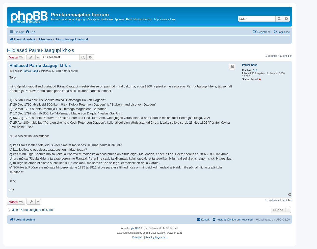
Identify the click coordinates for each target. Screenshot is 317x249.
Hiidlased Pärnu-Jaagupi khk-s (40, 50)
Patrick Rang (249, 65)
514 (255, 70)
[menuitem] (30, 32)
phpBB (134, 228)
